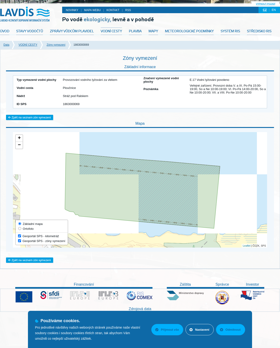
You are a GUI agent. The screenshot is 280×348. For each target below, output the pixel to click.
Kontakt (113, 10)
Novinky (72, 10)
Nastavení (199, 329)
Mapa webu (92, 10)
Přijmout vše (167, 329)
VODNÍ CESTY (27, 44)
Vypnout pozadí (265, 4)
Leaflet (246, 245)
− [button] (19, 145)
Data (6, 44)
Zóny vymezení (56, 44)
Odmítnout (230, 329)
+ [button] (19, 138)
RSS (128, 10)
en (274, 10)
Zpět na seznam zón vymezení (29, 117)
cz (265, 10)
